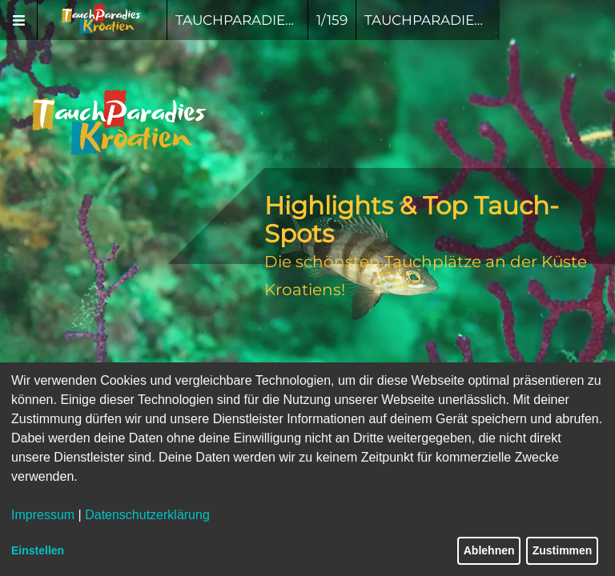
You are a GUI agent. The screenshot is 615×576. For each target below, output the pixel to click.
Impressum (42, 515)
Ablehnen (489, 550)
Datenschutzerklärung (147, 515)
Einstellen (37, 550)
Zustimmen (563, 550)
